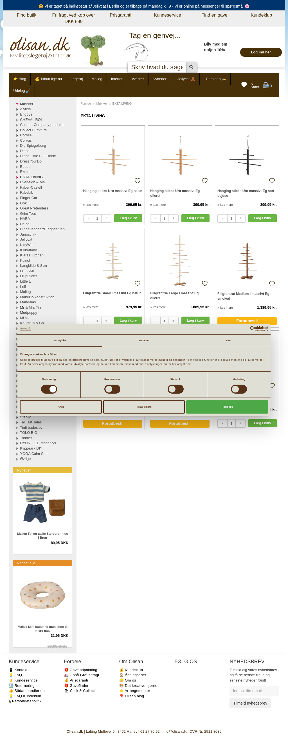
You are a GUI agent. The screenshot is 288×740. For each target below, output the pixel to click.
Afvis (61, 406)
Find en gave (214, 15)
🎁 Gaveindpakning (80, 670)
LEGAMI (27, 271)
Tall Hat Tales (31, 422)
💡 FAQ (15, 675)
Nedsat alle (26, 563)
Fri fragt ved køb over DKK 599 (73, 18)
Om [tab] (228, 340)
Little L (25, 281)
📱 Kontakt (18, 670)
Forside (86, 103)
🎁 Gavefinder (76, 685)
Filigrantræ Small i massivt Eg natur (112, 293)
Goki (24, 203)
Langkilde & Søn (33, 265)
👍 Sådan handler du (27, 691)
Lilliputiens (28, 276)
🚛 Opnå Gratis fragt (81, 675)
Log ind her (261, 52)
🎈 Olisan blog (131, 696)
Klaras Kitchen (32, 255)
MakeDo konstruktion (37, 297)
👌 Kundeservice (23, 680)
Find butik (26, 15)
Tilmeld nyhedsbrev (250, 703)
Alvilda (25, 109)
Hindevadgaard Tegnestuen (42, 229)
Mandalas (28, 302)
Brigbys (26, 114)
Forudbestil (247, 321)
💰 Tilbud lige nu (48, 79)
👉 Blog (19, 79)
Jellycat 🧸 (186, 79)
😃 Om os (127, 680)
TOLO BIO (28, 432)
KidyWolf (27, 245)
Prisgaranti (120, 15)
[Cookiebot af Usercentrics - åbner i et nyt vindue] (243, 328)
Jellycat (26, 239)
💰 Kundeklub (131, 670)
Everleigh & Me (32, 182)
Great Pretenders (34, 208)
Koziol (25, 260)
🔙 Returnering (21, 685)
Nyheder (159, 79)
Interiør (117, 79)
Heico (24, 224)
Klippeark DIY (31, 448)
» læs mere (91, 204)
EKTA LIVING (31, 177)
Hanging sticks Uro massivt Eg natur (112, 191)
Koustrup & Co (32, 323)
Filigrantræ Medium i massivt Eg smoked (243, 296)
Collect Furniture (33, 130)
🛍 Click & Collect (79, 691)
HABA (25, 218)
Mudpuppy (28, 312)
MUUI (24, 318)
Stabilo (25, 417)
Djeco (24, 151)
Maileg (96, 79)
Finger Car (28, 198)
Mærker (137, 79)
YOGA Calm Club (34, 454)
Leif (23, 287)
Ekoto (24, 172)
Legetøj (77, 79)
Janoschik (28, 234)
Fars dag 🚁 (216, 79)
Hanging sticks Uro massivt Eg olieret (175, 193)
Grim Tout (28, 213)
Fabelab (26, 192)
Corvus (26, 140)
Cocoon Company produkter (43, 125)
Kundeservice (167, 15)
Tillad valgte (144, 406)
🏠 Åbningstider (132, 675)
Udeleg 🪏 (21, 91)
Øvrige (25, 459)
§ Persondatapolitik (25, 701)
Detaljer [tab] (144, 340)
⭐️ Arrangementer (134, 691)
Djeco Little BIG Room (38, 156)
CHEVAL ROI (31, 120)
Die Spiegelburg (33, 145)
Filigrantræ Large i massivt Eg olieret (174, 295)
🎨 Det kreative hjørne (138, 685)
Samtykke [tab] (59, 340)
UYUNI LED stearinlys (38, 443)
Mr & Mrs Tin (30, 307)
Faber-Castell (31, 187)
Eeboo (25, 166)
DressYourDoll (31, 161)
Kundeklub (261, 15)
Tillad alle (227, 406)
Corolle (26, 135)
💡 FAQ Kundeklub (25, 696)
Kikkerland (28, 250)
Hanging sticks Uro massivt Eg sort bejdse (245, 193)
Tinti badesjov (31, 427)
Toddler (26, 438)
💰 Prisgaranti (76, 680)
